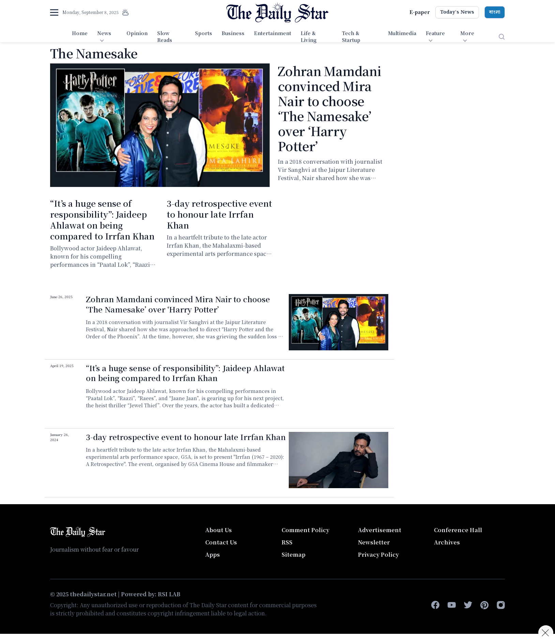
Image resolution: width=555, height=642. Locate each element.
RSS (287, 542)
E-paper (419, 12)
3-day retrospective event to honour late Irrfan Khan (219, 214)
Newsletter (374, 542)
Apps (212, 554)
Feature (435, 33)
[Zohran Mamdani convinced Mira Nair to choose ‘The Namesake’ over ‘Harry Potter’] (160, 125)
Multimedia (402, 33)
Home (80, 33)
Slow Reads (164, 36)
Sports (203, 33)
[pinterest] (484, 605)
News (104, 33)
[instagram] (501, 605)
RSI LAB (169, 594)
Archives (447, 542)
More (467, 33)
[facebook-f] (435, 605)
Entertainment (272, 33)
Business (233, 33)
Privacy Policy (378, 554)
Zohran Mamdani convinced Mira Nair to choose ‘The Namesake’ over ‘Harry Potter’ (329, 108)
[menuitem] (80, 37)
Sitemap (293, 554)
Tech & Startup (351, 36)
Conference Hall (458, 530)
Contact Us (221, 542)
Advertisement (379, 530)
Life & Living (309, 36)
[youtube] (452, 605)
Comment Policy (305, 530)
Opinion (137, 33)
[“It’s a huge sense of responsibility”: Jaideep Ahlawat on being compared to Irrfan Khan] (339, 391)
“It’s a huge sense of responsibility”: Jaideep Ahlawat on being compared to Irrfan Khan (102, 219)
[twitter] (468, 605)
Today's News (457, 12)
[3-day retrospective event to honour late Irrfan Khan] (339, 460)
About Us (218, 530)
